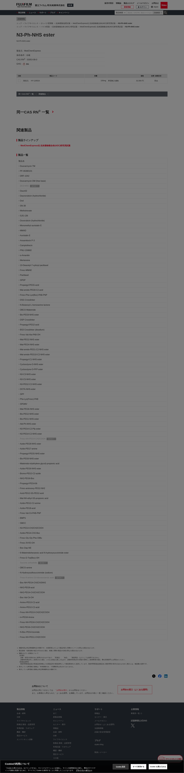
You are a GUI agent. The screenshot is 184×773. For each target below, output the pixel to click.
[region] (92, 766)
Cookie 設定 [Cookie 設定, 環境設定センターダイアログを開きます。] (120, 767)
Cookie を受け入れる (158, 767)
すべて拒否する (138, 767)
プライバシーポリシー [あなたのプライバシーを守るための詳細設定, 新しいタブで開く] (84, 770)
